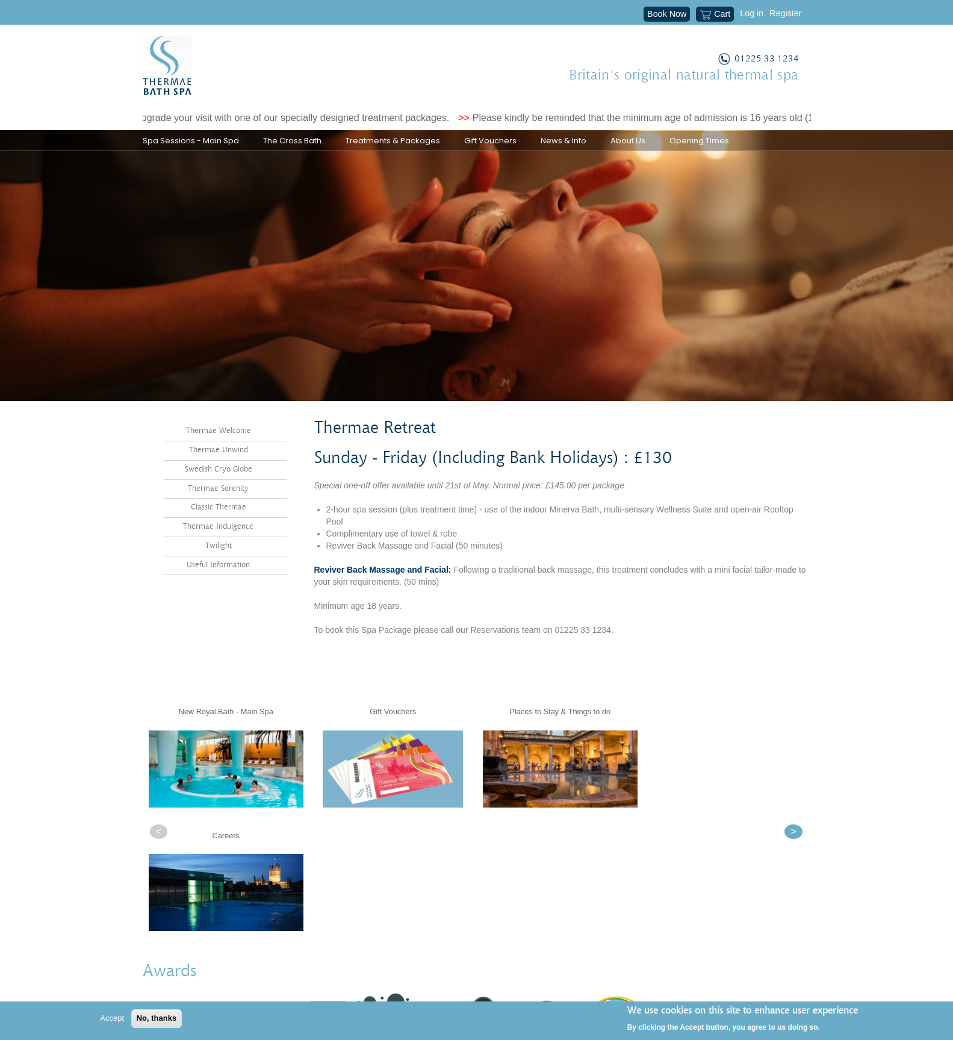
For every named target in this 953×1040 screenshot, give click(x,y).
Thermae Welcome (218, 452)
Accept (112, 1018)
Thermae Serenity (218, 509)
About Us (627, 140)
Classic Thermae (218, 528)
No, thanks (156, 1018)
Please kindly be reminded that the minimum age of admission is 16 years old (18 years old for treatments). (707, 118)
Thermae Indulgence (218, 548)
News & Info (563, 140)
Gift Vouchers (490, 140)
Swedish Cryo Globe (218, 490)
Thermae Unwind (218, 471)
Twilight (218, 567)
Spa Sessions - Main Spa (191, 140)
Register (785, 13)
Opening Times (699, 140)
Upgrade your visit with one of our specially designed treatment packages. (298, 118)
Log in (751, 13)
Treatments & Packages (393, 140)
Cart (715, 15)
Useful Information (218, 586)
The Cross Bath (292, 140)
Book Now (666, 14)
